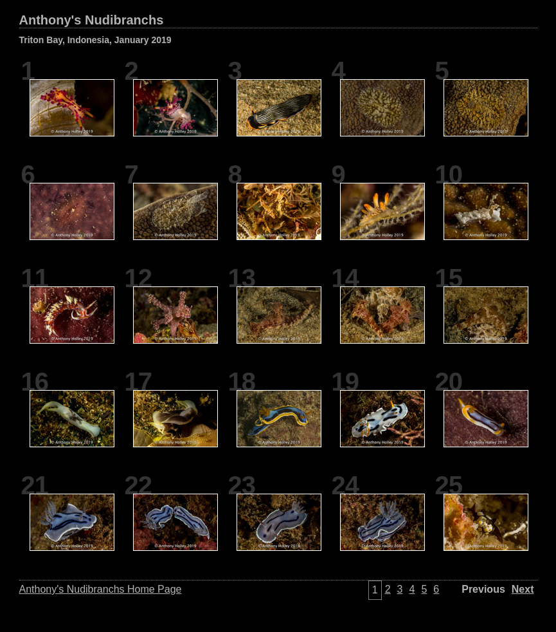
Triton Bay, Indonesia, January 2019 (95, 40)
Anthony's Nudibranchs (91, 20)
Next (523, 589)
